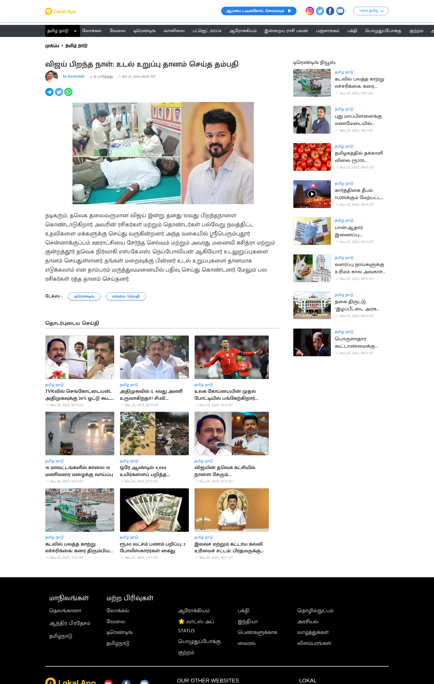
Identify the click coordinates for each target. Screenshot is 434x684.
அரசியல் (308, 621)
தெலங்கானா (65, 610)
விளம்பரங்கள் (314, 643)
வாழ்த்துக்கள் (313, 632)
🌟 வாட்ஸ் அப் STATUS (196, 626)
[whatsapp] (69, 95)
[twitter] (59, 95)
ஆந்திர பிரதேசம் (69, 623)
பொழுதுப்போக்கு (199, 641)
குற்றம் (186, 652)
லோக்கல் (117, 610)
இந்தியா (248, 621)
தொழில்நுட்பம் (315, 610)
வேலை (115, 621)
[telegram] (50, 95)
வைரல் (247, 643)
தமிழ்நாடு (60, 636)
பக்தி (243, 610)
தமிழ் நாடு (57, 31)
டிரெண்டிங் (119, 632)
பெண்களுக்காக (257, 632)
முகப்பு (52, 45)
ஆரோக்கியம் (194, 610)
